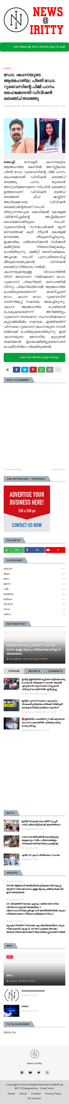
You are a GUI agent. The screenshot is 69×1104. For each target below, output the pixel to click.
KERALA (34, 599)
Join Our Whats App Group (35, 357)
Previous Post (14, 469)
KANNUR (34, 594)
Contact (36, 1093)
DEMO (25, 1006)
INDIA (34, 574)
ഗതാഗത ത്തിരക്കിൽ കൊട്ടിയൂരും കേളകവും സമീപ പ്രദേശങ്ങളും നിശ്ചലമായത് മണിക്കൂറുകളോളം (40, 840)
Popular (14, 671)
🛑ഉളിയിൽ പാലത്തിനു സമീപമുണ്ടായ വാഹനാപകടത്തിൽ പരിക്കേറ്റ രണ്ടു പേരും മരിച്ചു (43, 722)
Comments (55, 671)
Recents (34, 671)
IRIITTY (34, 584)
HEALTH (34, 569)
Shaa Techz (47, 1088)
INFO (34, 579)
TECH (34, 609)
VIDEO (34, 614)
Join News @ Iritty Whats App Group (35, 47)
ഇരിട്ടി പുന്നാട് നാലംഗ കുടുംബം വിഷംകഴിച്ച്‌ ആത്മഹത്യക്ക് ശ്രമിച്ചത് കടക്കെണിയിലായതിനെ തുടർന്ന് (42, 704)
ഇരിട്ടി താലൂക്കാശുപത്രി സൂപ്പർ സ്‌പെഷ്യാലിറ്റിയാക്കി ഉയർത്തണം (41, 823)
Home (7, 68)
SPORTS (34, 604)
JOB (34, 589)
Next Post (58, 469)
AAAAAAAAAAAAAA (33, 991)
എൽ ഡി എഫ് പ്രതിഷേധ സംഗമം (41, 855)
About (23, 1093)
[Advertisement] (34, 771)
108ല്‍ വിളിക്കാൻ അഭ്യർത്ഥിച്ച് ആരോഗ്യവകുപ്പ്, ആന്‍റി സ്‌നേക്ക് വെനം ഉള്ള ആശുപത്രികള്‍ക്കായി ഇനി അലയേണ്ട (33, 647)
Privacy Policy (53, 1093)
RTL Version (34, 1098)
